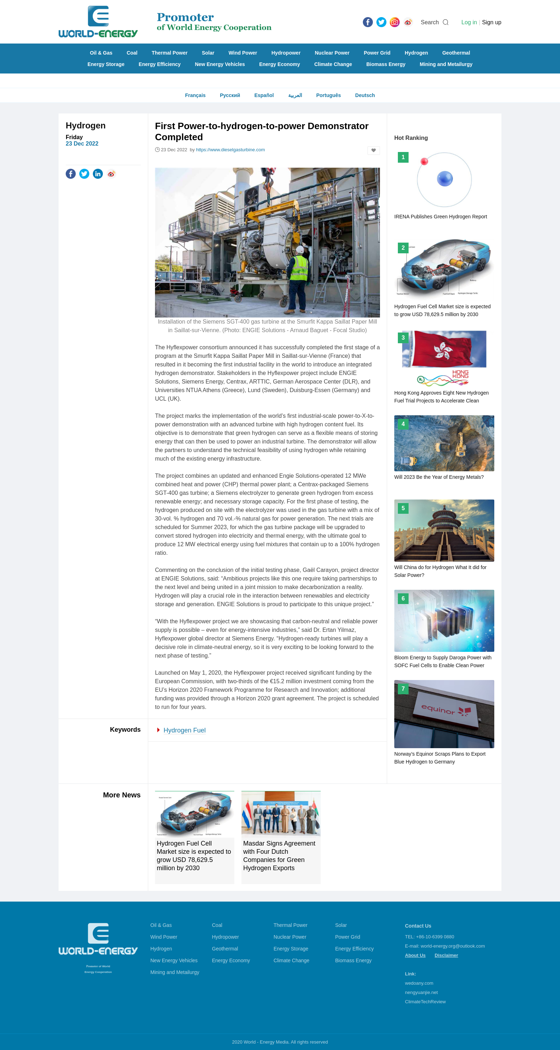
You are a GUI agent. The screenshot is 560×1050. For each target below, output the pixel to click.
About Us (415, 955)
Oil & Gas (101, 53)
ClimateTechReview (425, 1001)
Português (328, 95)
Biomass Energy (386, 64)
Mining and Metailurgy (446, 64)
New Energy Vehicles (220, 64)
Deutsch (365, 95)
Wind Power (243, 53)
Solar (208, 53)
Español (264, 95)
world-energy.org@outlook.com (453, 946)
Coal (132, 53)
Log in (469, 22)
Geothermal (456, 53)
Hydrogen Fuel (185, 730)
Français (195, 95)
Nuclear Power (332, 53)
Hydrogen (416, 53)
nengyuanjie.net (421, 992)
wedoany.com (419, 983)
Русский (230, 95)
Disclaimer (446, 955)
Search (430, 22)
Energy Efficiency (160, 64)
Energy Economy (279, 64)
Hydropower (286, 53)
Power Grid (377, 53)
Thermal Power (170, 53)
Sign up (491, 22)
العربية (295, 95)
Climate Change (333, 64)
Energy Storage (106, 64)
